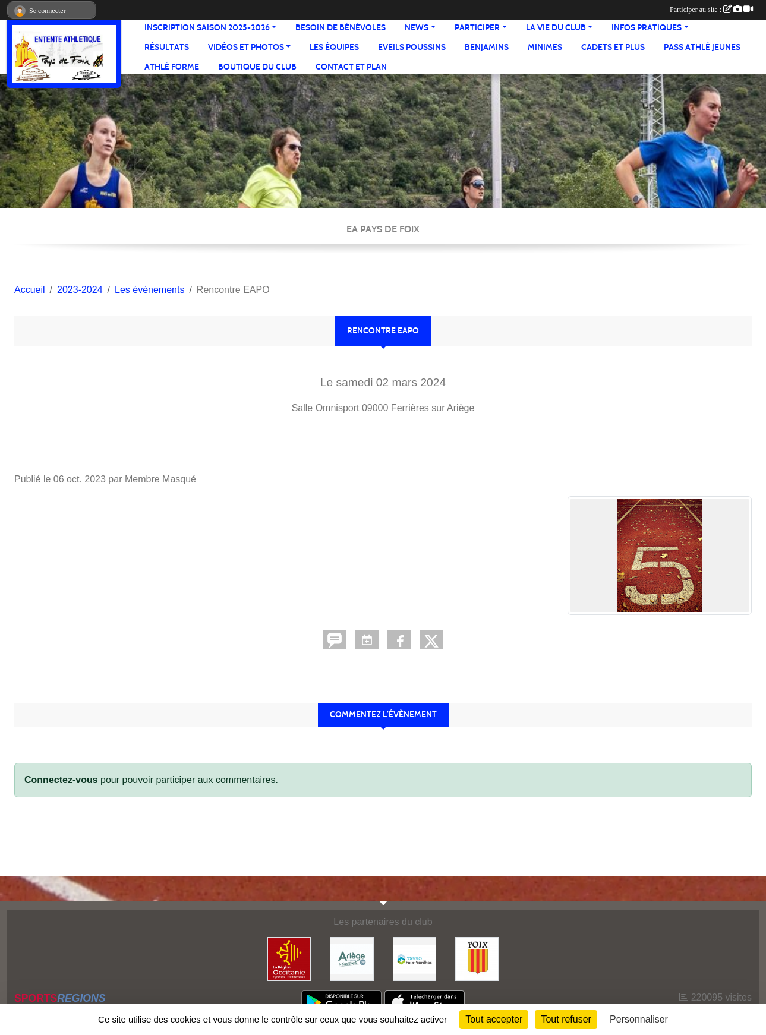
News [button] (416, 28)
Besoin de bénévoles (340, 28)
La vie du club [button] (556, 28)
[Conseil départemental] (351, 958)
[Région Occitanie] (289, 958)
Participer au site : (711, 9)
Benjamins (487, 47)
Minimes (545, 47)
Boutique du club (257, 67)
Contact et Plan (351, 67)
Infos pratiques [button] (646, 28)
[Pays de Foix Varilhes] (414, 958)
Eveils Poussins (412, 47)
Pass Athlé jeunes (702, 47)
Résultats (166, 47)
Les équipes (334, 47)
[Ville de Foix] (477, 958)
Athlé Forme (171, 67)
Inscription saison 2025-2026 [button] (207, 28)
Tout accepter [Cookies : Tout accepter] (493, 1019)
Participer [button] (477, 28)
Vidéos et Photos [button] (246, 47)
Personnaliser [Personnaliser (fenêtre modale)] (639, 1019)
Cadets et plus (613, 47)
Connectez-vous (61, 780)
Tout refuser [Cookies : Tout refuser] (566, 1019)
